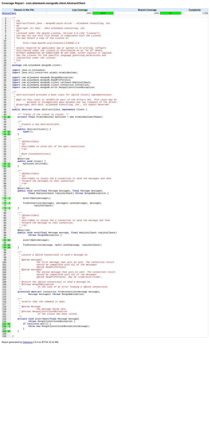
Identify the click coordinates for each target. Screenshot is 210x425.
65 (8, 400)
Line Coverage (80, 10)
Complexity (195, 10)
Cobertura (27, 422)
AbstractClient (9, 13)
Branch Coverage (147, 10)
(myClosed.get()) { (31, 400)
